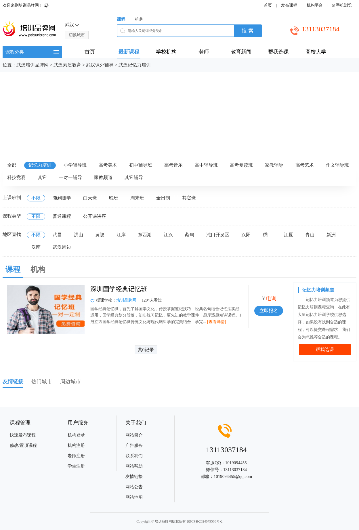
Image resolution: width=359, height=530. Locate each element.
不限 (36, 197)
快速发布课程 (23, 435)
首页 (268, 5)
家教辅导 (274, 165)
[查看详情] (216, 322)
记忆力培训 (39, 165)
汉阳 (246, 234)
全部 (11, 165)
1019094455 (236, 462)
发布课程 (289, 5)
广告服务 (134, 445)
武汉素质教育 (67, 64)
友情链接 (134, 476)
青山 (309, 234)
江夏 (288, 234)
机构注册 (76, 445)
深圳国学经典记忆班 (118, 289)
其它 (42, 177)
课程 (121, 19)
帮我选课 (325, 349)
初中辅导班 (140, 165)
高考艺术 (304, 165)
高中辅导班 (206, 165)
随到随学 (62, 197)
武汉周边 (62, 247)
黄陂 (99, 234)
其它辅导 (134, 177)
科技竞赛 (16, 177)
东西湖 (145, 234)
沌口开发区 (217, 234)
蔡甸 (189, 234)
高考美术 (108, 165)
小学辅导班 (75, 165)
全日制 (163, 197)
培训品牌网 (126, 300)
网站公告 (134, 487)
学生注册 (76, 466)
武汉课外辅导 (100, 64)
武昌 (57, 234)
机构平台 (315, 5)
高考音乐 (173, 165)
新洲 (331, 234)
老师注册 (76, 455)
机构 (139, 19)
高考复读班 (241, 165)
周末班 (137, 197)
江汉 (168, 234)
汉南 (36, 247)
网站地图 (134, 497)
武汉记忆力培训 (135, 64)
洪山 (78, 234)
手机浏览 (344, 5)
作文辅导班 (337, 165)
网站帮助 (134, 466)
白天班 (90, 197)
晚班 (113, 197)
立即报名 (268, 310)
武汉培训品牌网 (32, 64)
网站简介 (134, 435)
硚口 (267, 234)
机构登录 (76, 435)
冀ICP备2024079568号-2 (205, 521)
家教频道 (103, 177)
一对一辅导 (70, 177)
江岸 (121, 234)
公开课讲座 (94, 216)
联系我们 (134, 455)
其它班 (189, 197)
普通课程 (62, 216)
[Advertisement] (179, 115)
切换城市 (77, 35)
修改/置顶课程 (23, 445)
